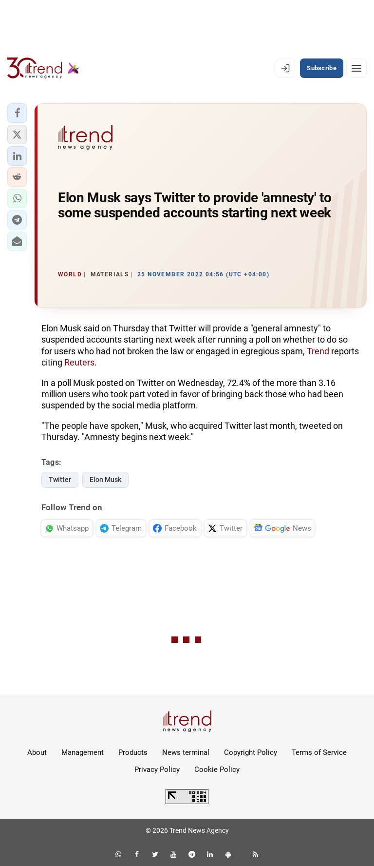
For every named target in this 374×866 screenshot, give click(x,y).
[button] (17, 113)
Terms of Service (319, 752)
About (37, 752)
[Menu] (356, 68)
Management (82, 752)
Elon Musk (105, 479)
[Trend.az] (43, 68)
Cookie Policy (217, 769)
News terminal (185, 752)
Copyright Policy (250, 752)
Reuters (79, 362)
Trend (318, 351)
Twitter (60, 479)
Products (133, 752)
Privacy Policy (157, 769)
